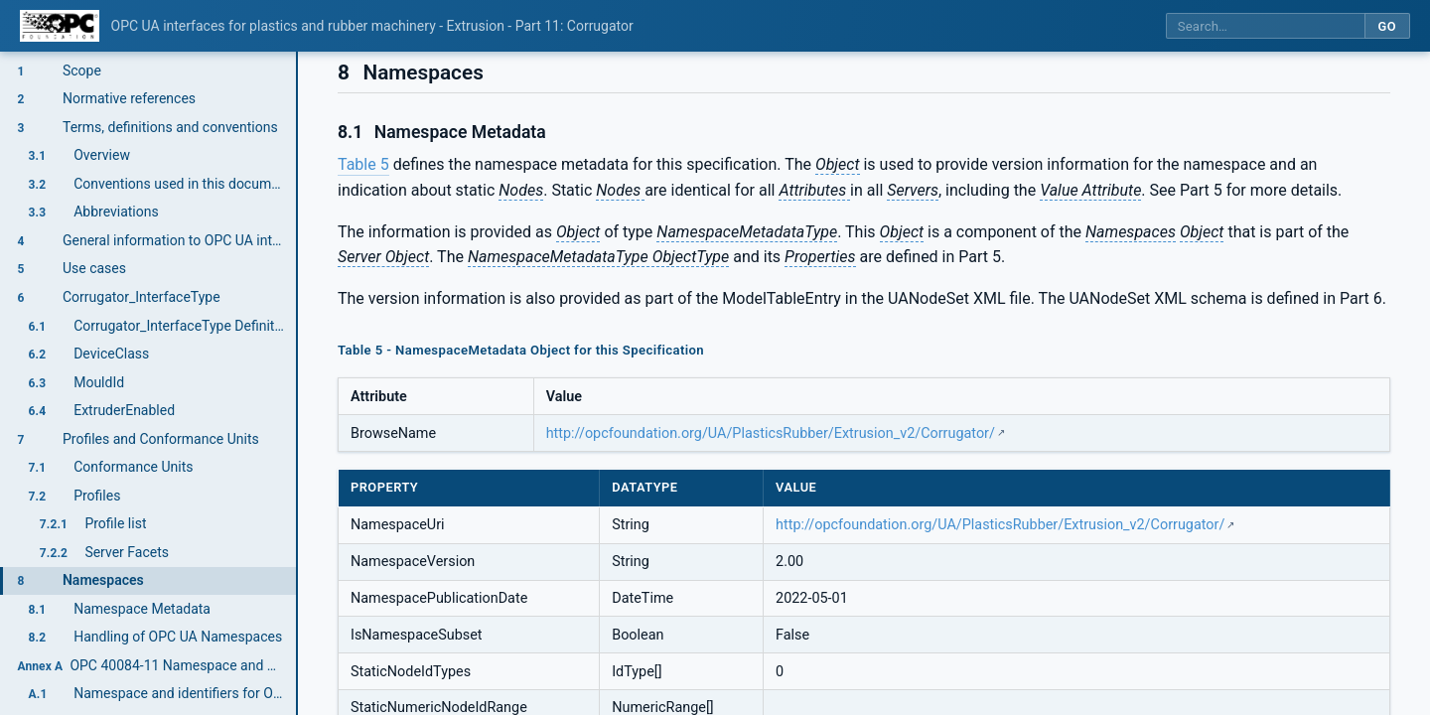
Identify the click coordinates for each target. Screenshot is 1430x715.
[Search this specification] (1265, 26)
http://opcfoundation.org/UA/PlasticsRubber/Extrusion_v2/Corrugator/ (770, 433)
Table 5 (363, 164)
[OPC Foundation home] (59, 26)
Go (1386, 26)
